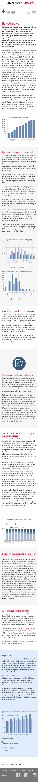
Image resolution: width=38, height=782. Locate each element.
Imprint (4, 770)
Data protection (14, 770)
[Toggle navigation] (33, 12)
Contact (24, 770)
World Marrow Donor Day (24, 628)
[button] (28, 2)
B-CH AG (30, 770)
